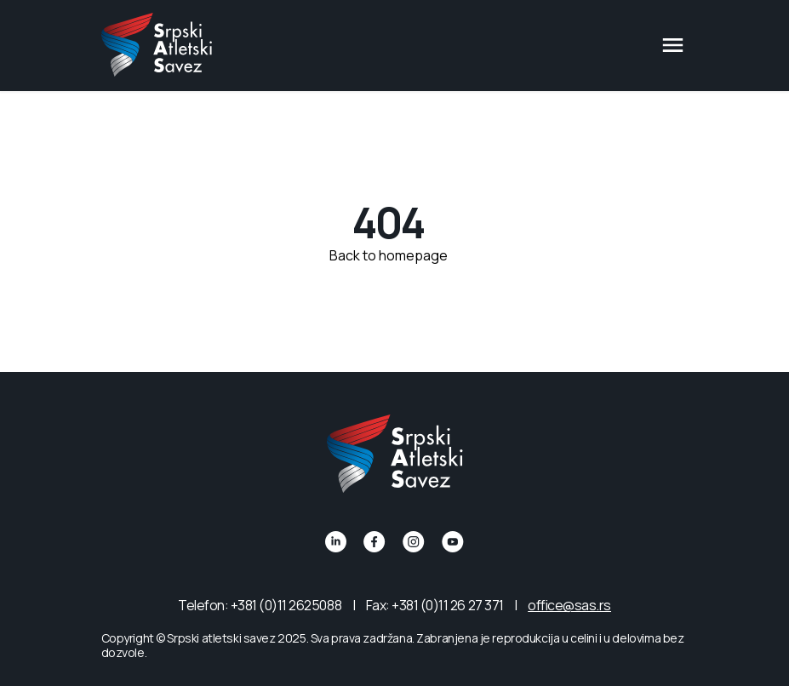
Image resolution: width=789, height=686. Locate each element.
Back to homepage (388, 255)
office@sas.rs (569, 605)
